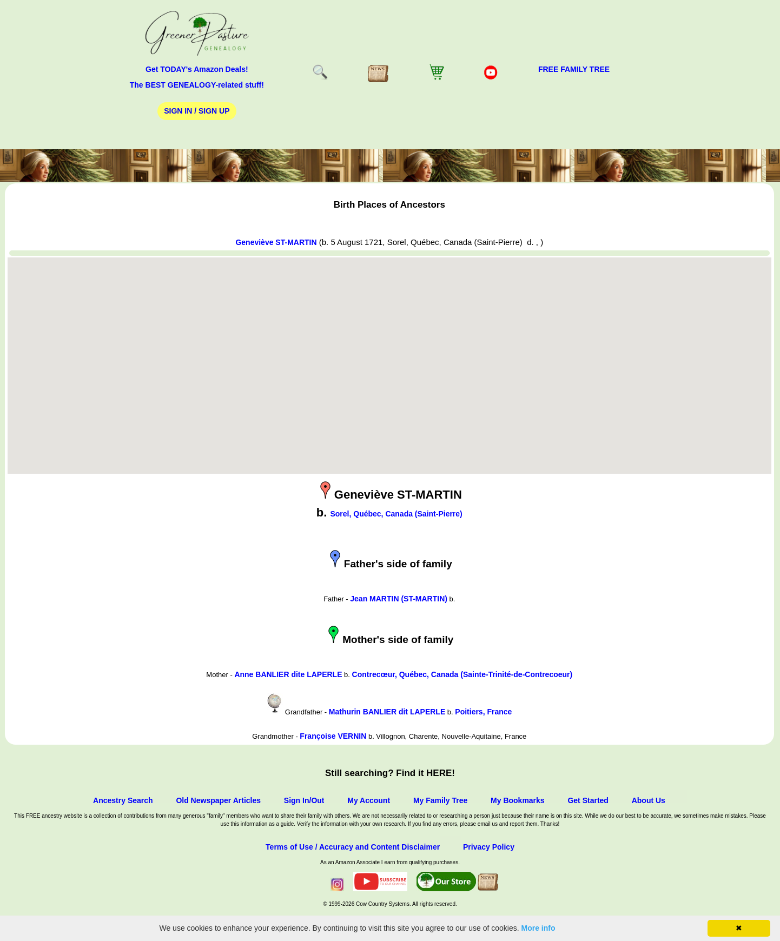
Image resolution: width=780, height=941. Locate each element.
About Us (648, 800)
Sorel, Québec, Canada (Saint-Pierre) (396, 513)
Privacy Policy (488, 847)
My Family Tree (440, 800)
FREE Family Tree (574, 69)
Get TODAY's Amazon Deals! (197, 69)
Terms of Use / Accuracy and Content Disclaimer (353, 847)
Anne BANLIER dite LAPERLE (288, 674)
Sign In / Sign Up (196, 111)
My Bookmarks (518, 800)
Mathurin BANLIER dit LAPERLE (387, 711)
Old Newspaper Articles (218, 800)
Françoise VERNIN (333, 736)
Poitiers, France (483, 711)
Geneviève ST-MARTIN (275, 242)
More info (538, 928)
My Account (368, 800)
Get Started (587, 800)
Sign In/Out (304, 800)
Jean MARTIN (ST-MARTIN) (398, 598)
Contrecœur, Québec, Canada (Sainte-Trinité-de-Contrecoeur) (462, 674)
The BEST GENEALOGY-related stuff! (197, 85)
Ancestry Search (123, 800)
